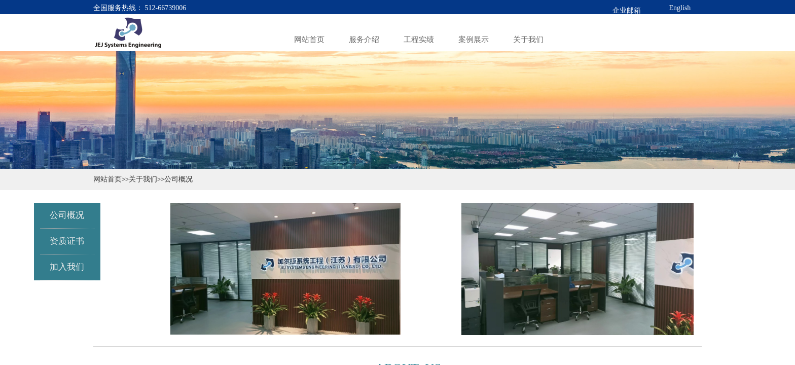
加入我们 (62, 267)
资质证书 (62, 241)
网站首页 (107, 179)
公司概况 (178, 179)
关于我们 (143, 179)
